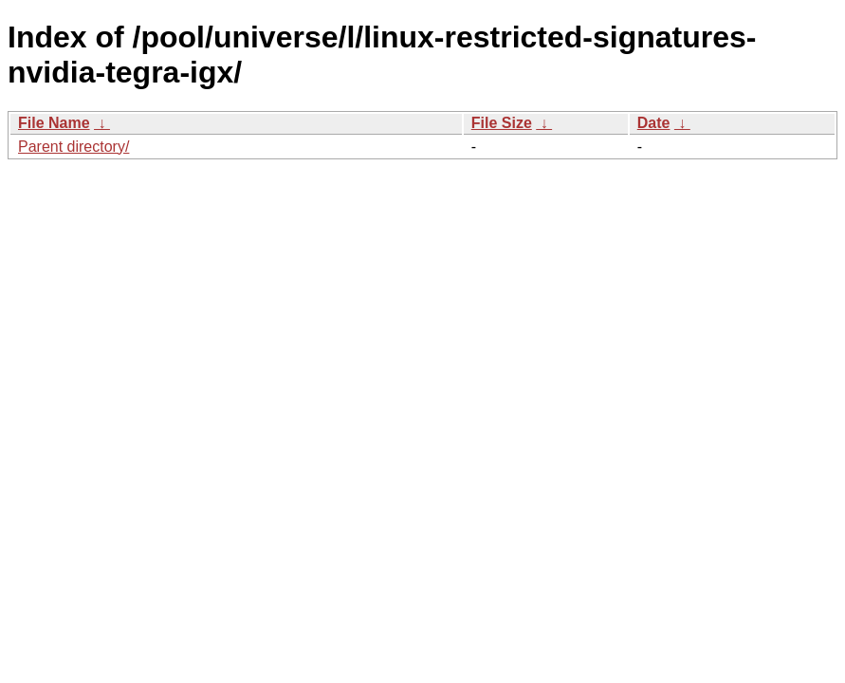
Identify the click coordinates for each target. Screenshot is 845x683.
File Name (54, 123)
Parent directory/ (73, 146)
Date (653, 123)
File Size (501, 123)
